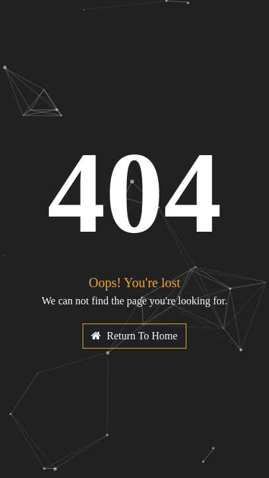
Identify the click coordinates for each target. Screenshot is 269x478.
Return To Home (134, 335)
